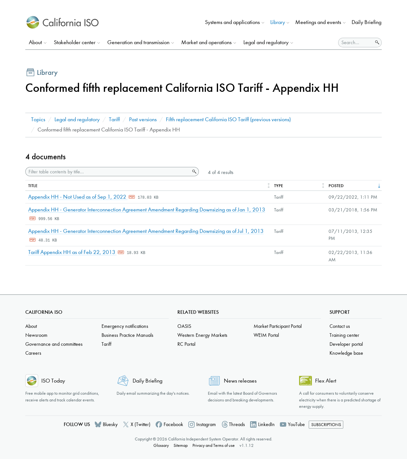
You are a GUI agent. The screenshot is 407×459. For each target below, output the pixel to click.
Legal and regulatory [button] (266, 42)
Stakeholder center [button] (74, 42)
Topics (38, 119)
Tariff (114, 119)
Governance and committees (54, 344)
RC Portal (186, 344)
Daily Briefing (366, 22)
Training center (344, 335)
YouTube (296, 424)
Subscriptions (326, 424)
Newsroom (36, 335)
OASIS (184, 326)
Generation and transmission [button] (138, 42)
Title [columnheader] (32, 185)
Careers (33, 353)
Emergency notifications (125, 326)
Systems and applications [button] (232, 22)
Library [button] (277, 22)
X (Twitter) (141, 424)
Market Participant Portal (278, 326)
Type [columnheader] (278, 185)
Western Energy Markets (202, 335)
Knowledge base (346, 353)
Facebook (173, 424)
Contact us (340, 326)
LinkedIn (266, 424)
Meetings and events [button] (318, 22)
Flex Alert (325, 380)
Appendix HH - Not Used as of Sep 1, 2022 (77, 197)
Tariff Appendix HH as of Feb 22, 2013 (72, 252)
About (31, 326)
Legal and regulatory (77, 119)
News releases (240, 380)
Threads (237, 424)
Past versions (143, 119)
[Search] (355, 42)
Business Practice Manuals (127, 335)
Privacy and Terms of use (213, 445)
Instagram (206, 424)
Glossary (161, 445)
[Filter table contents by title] (107, 171)
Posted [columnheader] (336, 185)
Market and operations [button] (206, 42)
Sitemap (181, 445)
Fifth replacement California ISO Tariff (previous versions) (228, 119)
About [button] (35, 42)
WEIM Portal (266, 335)
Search (194, 172)
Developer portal (346, 344)
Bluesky (110, 424)
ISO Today (53, 380)
